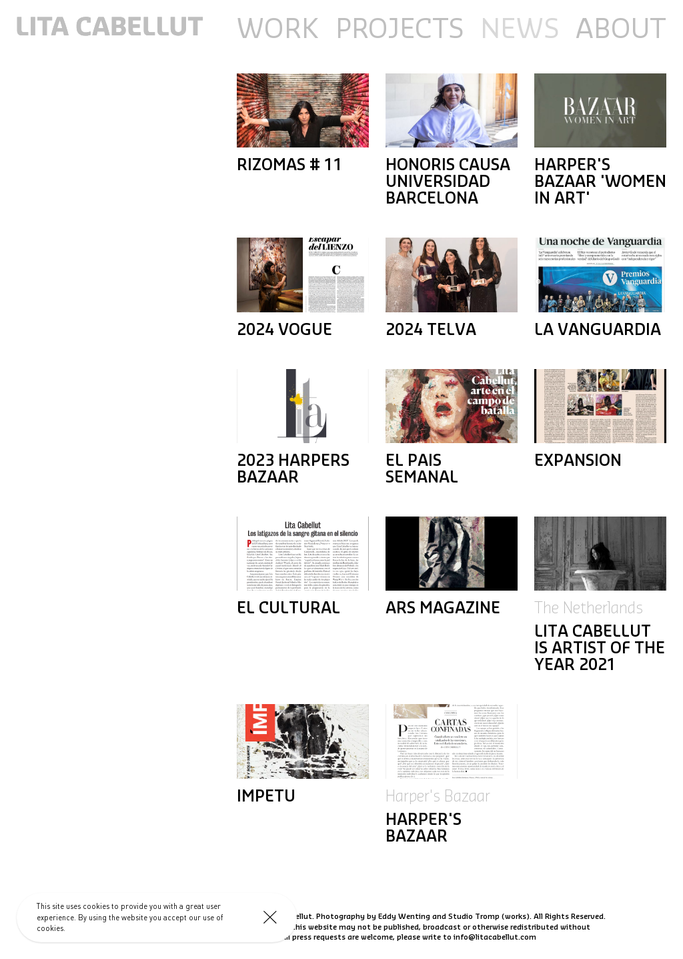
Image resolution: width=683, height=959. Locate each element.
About (621, 30)
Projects (399, 30)
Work (278, 30)
